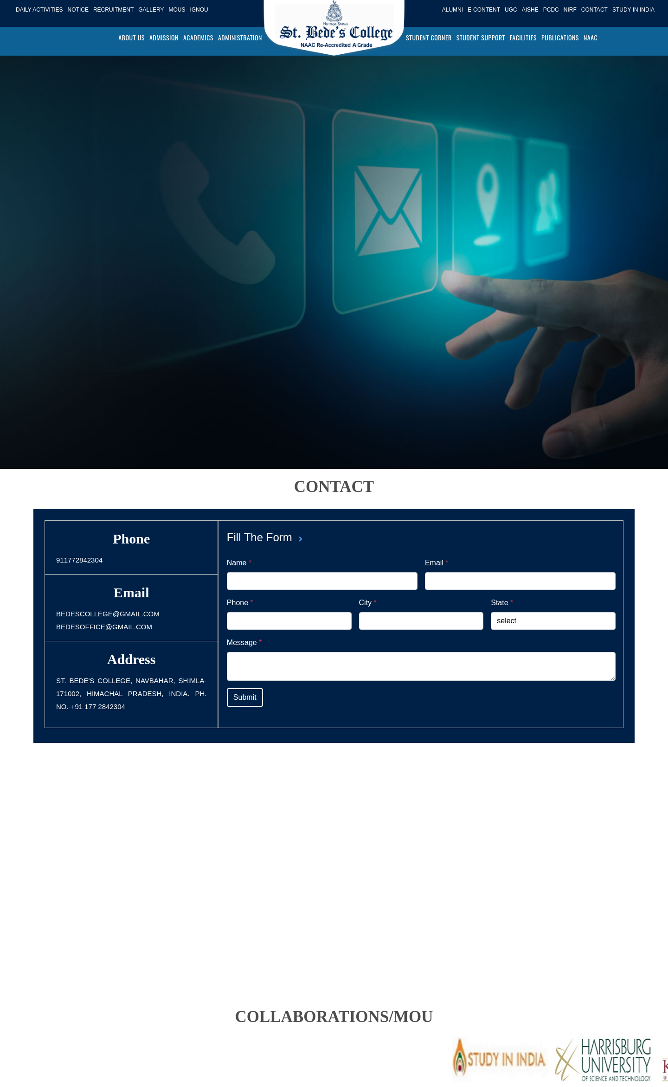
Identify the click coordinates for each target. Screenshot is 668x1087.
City (368, 603)
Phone (240, 603)
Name (239, 563)
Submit (245, 697)
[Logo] (334, 31)
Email (437, 563)
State (502, 603)
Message (244, 642)
